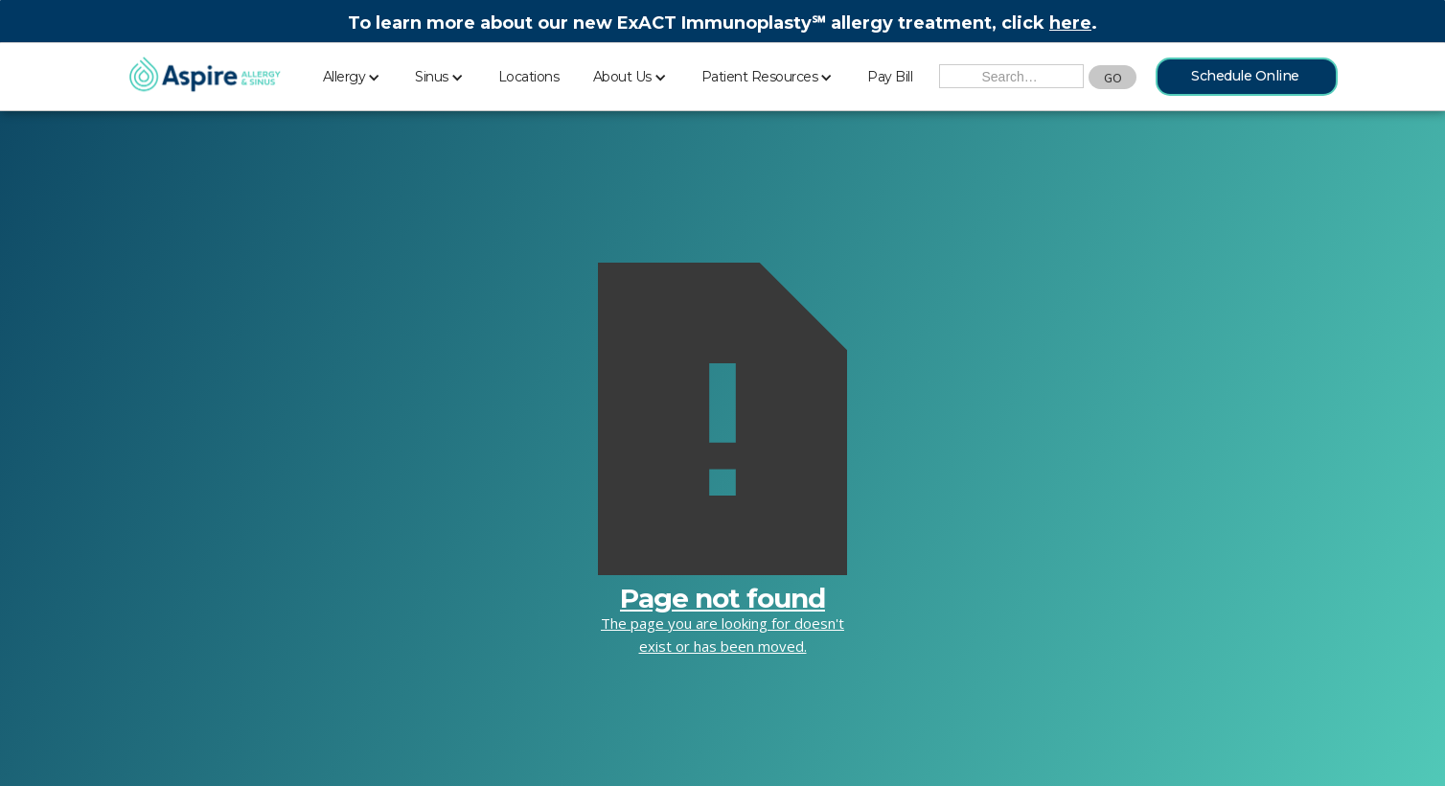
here (1070, 23)
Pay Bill (889, 76)
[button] (352, 73)
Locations (529, 76)
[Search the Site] (1011, 76)
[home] (205, 75)
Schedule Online (1245, 75)
